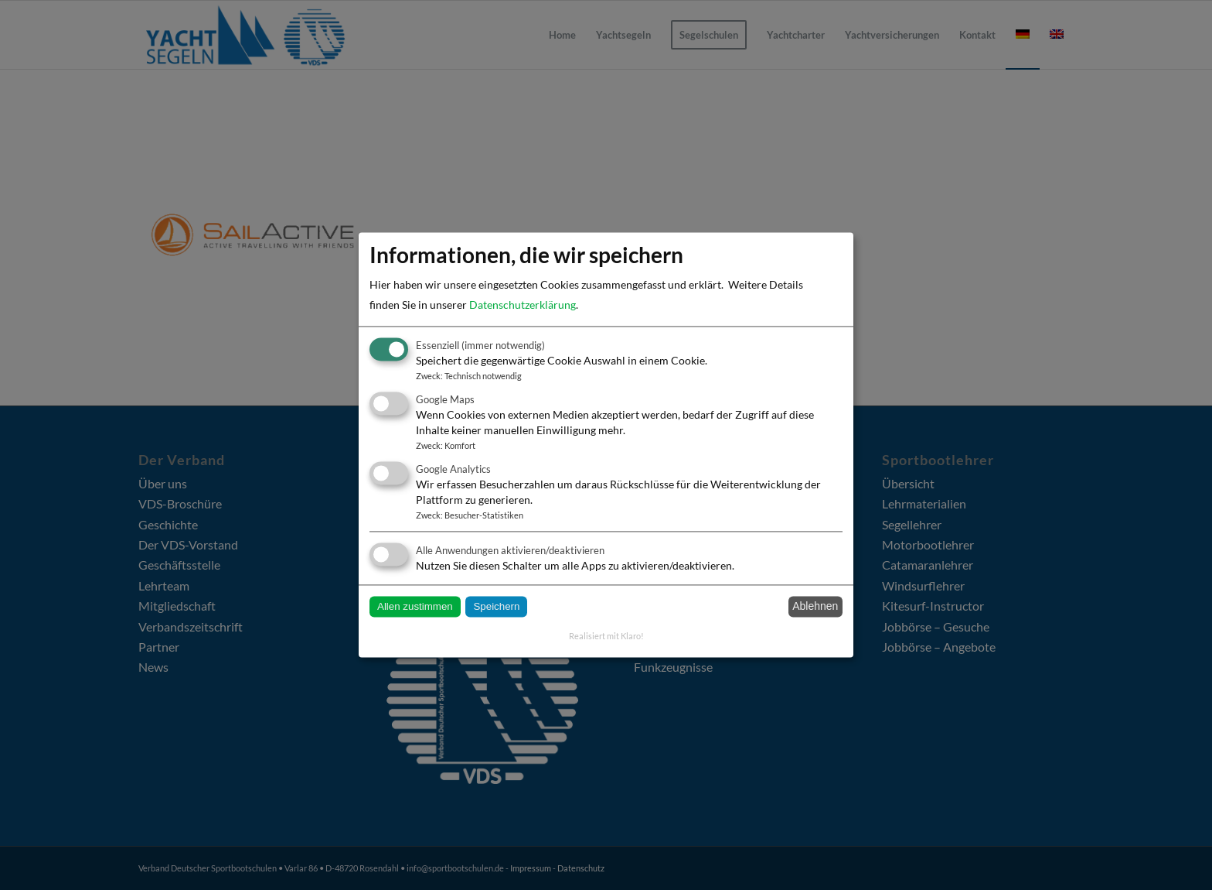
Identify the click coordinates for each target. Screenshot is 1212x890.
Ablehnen (815, 607)
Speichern (496, 606)
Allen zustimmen (415, 606)
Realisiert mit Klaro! (606, 636)
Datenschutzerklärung (522, 304)
